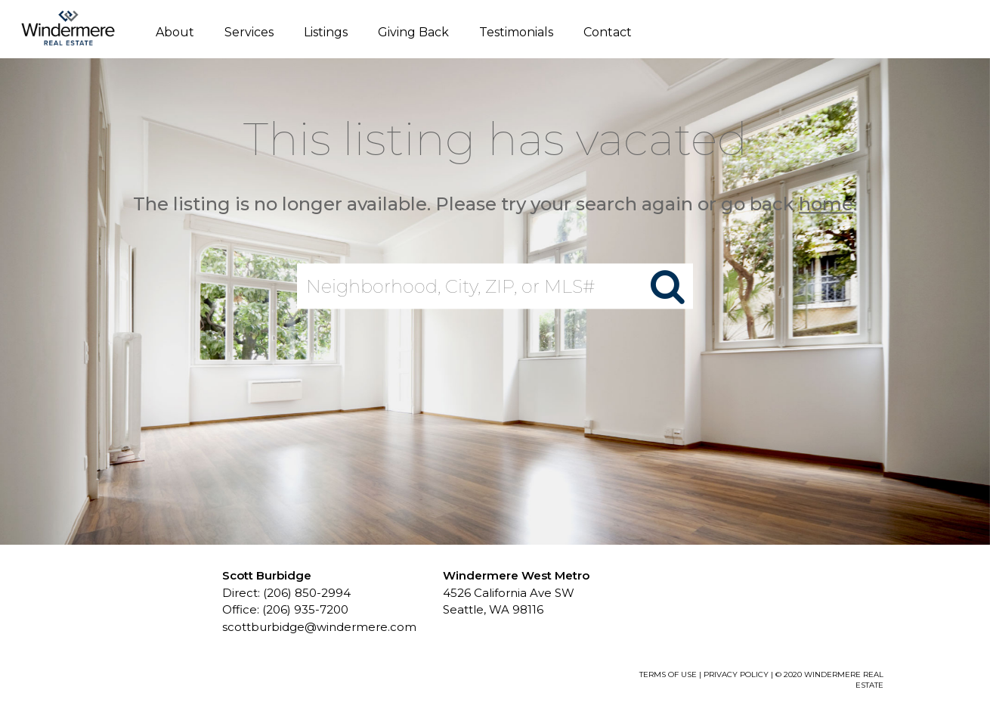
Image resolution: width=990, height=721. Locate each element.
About (175, 32)
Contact (607, 32)
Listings (326, 32)
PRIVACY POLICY (736, 674)
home (826, 204)
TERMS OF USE (668, 674)
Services (249, 32)
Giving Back (413, 32)
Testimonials (516, 32)
